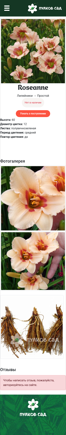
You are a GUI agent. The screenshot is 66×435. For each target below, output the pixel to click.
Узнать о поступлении (33, 113)
